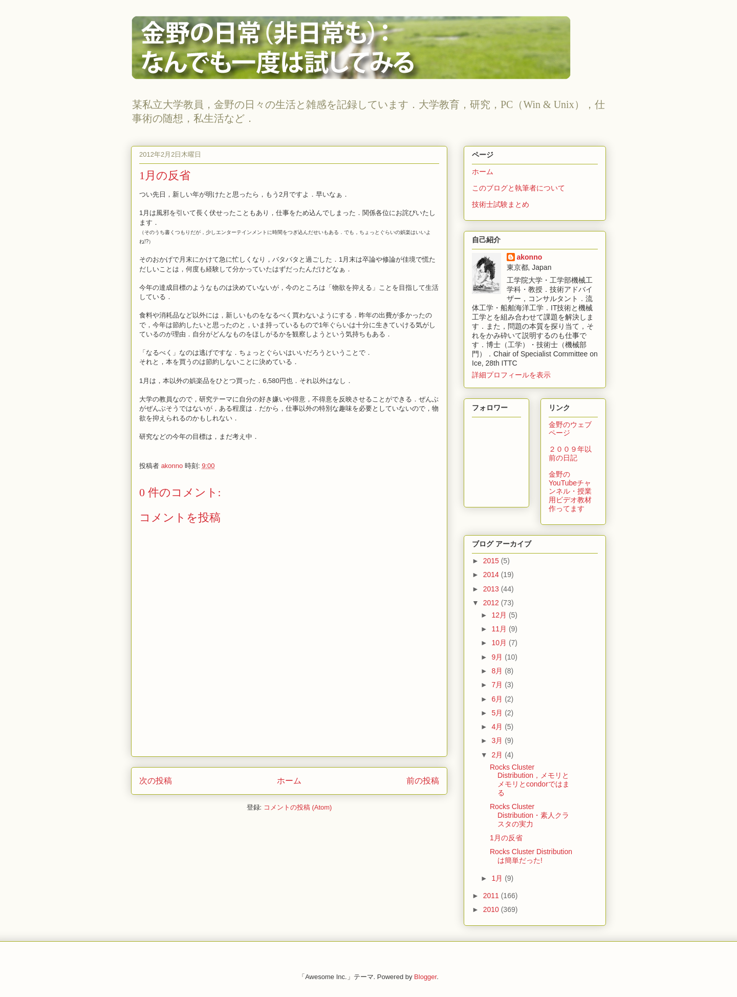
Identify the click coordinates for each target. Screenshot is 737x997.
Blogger (425, 977)
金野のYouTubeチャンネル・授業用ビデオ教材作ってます (570, 491)
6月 (498, 699)
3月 (498, 740)
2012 (492, 603)
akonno (530, 257)
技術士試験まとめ (500, 204)
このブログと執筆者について (518, 188)
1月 (498, 878)
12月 (499, 615)
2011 (492, 896)
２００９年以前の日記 (570, 453)
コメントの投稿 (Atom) (298, 807)
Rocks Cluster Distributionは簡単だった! (531, 855)
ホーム (289, 780)
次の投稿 (155, 780)
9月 (498, 657)
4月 (498, 727)
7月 (498, 685)
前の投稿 (422, 780)
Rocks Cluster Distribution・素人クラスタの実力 (529, 815)
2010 (492, 909)
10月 (499, 643)
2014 (492, 574)
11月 (499, 629)
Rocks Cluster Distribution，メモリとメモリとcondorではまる (530, 780)
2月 (498, 755)
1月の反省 (506, 838)
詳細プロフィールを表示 (511, 375)
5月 (498, 713)
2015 (492, 561)
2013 (492, 589)
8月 (498, 671)
